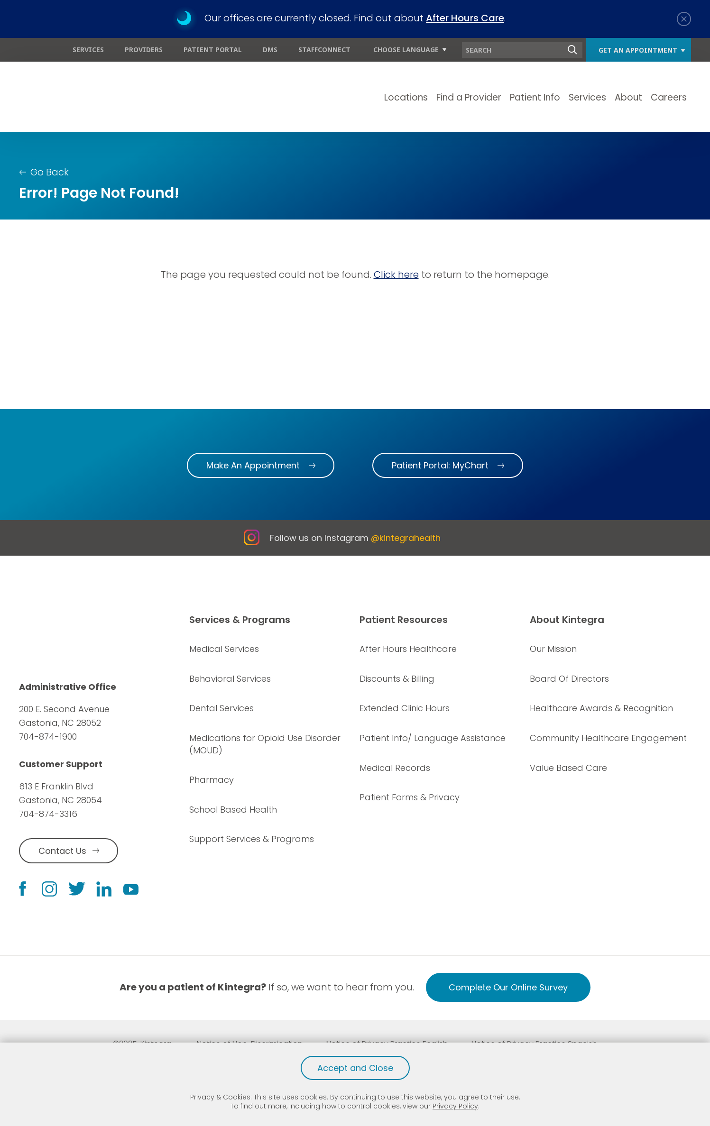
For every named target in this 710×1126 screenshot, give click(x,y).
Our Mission (553, 649)
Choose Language (406, 49)
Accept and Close (355, 1068)
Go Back (49, 172)
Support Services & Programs (251, 839)
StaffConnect (324, 49)
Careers (669, 97)
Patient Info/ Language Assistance (433, 738)
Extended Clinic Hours (405, 708)
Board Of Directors (569, 679)
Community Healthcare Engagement (608, 738)
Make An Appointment (253, 465)
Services (88, 49)
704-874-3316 (48, 814)
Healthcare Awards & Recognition (601, 708)
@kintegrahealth (406, 538)
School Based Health (233, 809)
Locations (406, 97)
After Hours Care (465, 18)
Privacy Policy (455, 1106)
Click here (396, 274)
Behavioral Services (230, 679)
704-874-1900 (48, 736)
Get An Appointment (638, 50)
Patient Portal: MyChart (440, 465)
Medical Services (224, 649)
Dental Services (221, 708)
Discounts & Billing (397, 679)
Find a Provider (468, 97)
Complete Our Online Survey (508, 987)
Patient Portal (213, 49)
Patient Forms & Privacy (410, 797)
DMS (270, 49)
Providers (144, 49)
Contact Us (62, 851)
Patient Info (535, 97)
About (628, 97)
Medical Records (395, 768)
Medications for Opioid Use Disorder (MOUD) (265, 744)
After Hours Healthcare (408, 649)
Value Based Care (568, 768)
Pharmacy (211, 780)
